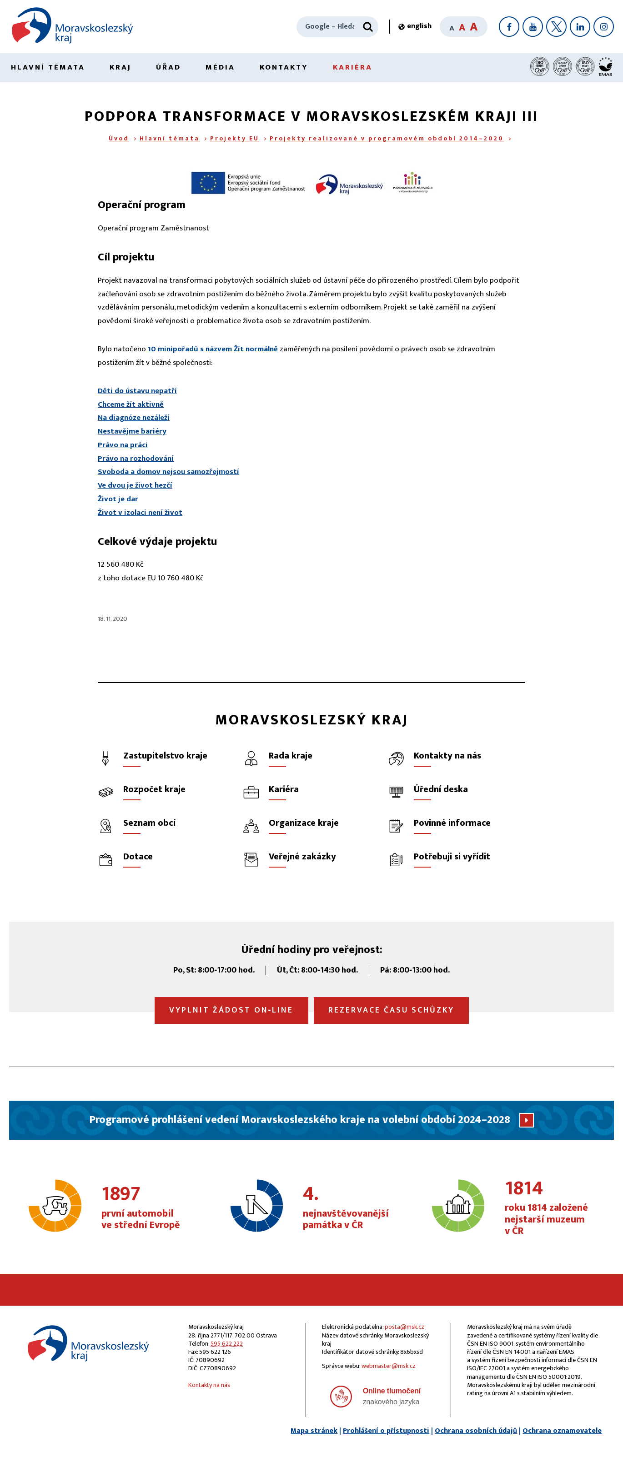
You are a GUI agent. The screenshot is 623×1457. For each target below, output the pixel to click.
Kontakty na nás (209, 1385)
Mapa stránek (314, 1431)
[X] (556, 26)
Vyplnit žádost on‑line (231, 1010)
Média (220, 67)
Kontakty (284, 67)
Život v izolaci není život (140, 512)
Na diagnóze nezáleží (134, 417)
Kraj (120, 67)
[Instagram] (603, 26)
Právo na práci (123, 445)
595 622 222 (227, 1343)
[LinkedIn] (580, 26)
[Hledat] (367, 26)
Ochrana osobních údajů (476, 1431)
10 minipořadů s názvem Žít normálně (213, 349)
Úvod (119, 138)
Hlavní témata (48, 67)
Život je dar (118, 499)
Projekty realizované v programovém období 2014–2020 (387, 138)
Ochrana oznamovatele (562, 1431)
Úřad (168, 67)
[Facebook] (509, 26)
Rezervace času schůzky (391, 1010)
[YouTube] (533, 26)
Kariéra (352, 67)
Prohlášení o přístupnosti (386, 1431)
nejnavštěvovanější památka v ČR (349, 1208)
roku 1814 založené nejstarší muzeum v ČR (551, 1208)
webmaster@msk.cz (389, 1366)
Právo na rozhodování (136, 458)
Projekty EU (234, 138)
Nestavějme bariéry (132, 431)
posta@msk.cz (404, 1327)
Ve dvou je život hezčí (135, 485)
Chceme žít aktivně (131, 404)
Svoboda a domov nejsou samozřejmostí (168, 471)
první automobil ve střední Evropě (148, 1208)
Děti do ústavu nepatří (137, 390)
